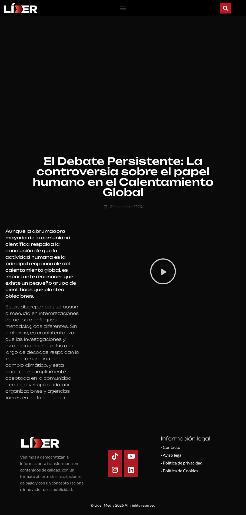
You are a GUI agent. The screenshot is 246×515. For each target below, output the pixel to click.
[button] (122, 8)
